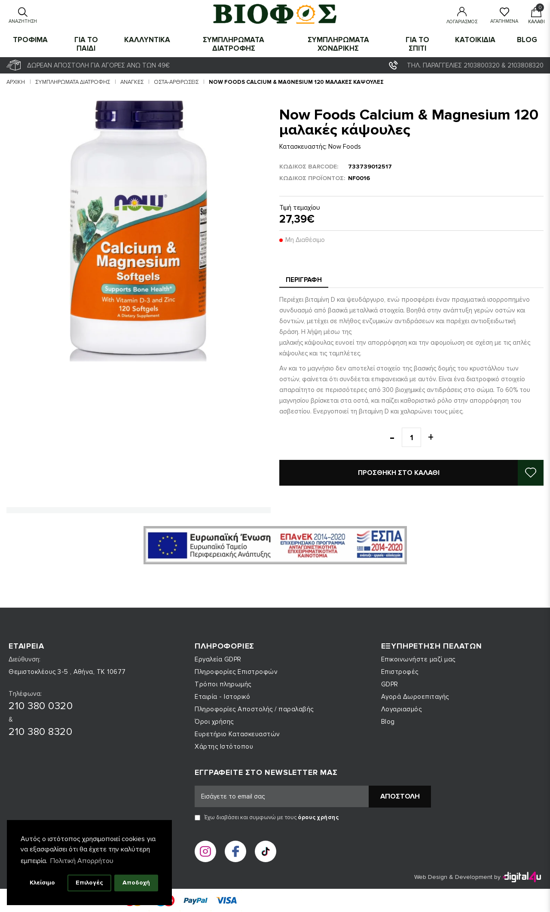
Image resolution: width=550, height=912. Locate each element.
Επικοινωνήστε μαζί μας (418, 659)
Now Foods (344, 146)
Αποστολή (400, 796)
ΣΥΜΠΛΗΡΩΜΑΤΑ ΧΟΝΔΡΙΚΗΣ (338, 44)
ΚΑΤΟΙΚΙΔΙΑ (475, 39)
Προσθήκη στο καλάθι (399, 472)
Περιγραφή (304, 280)
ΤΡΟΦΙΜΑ (30, 39)
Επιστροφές (400, 672)
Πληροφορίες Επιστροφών (236, 672)
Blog (527, 39)
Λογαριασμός (401, 709)
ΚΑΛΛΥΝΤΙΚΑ (147, 39)
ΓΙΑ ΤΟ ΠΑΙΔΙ (86, 44)
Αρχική (15, 82)
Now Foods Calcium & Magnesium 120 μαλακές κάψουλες (296, 82)
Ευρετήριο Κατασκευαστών (237, 734)
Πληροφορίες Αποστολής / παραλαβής (254, 709)
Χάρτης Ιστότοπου (224, 746)
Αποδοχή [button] (136, 882)
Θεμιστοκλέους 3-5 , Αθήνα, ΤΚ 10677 (67, 672)
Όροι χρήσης (214, 721)
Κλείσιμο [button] (42, 882)
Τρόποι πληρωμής (223, 684)
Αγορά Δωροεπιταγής (415, 697)
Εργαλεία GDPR (218, 659)
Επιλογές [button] (89, 882)
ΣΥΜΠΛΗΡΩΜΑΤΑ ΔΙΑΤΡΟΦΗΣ (233, 44)
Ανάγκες (132, 82)
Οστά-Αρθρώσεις (176, 82)
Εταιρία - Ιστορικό (222, 697)
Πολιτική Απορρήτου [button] (81, 861)
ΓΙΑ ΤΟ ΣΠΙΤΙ (417, 44)
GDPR (389, 684)
